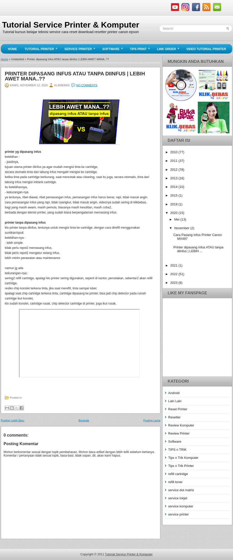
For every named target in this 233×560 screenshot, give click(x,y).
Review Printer (179, 433)
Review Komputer (181, 425)
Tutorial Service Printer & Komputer (70, 24)
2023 (174, 283)
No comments (87, 85)
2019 (174, 204)
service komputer (180, 506)
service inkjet (177, 498)
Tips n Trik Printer (181, 466)
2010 (174, 152)
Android (174, 393)
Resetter (174, 417)
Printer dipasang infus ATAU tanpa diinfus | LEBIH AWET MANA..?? (75, 76)
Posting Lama (151, 420)
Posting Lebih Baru (12, 420)
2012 (174, 169)
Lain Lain (175, 401)
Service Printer (81, 47)
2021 (174, 265)
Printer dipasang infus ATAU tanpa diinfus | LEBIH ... (198, 249)
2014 (174, 187)
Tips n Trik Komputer (183, 458)
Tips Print (141, 47)
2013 (174, 178)
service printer (178, 514)
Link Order (170, 47)
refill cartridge (178, 474)
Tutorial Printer (43, 47)
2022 (174, 274)
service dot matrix (181, 490)
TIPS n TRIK (177, 449)
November (182, 228)
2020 (174, 213)
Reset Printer (177, 409)
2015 (174, 195)
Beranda (84, 420)
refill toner (175, 482)
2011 (174, 161)
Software (114, 47)
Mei (177, 219)
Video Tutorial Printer (206, 49)
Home (12, 49)
